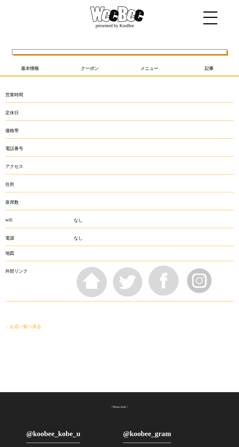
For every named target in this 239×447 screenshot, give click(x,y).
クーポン (90, 68)
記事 (209, 68)
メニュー (149, 68)
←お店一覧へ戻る (23, 326)
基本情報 (30, 68)
